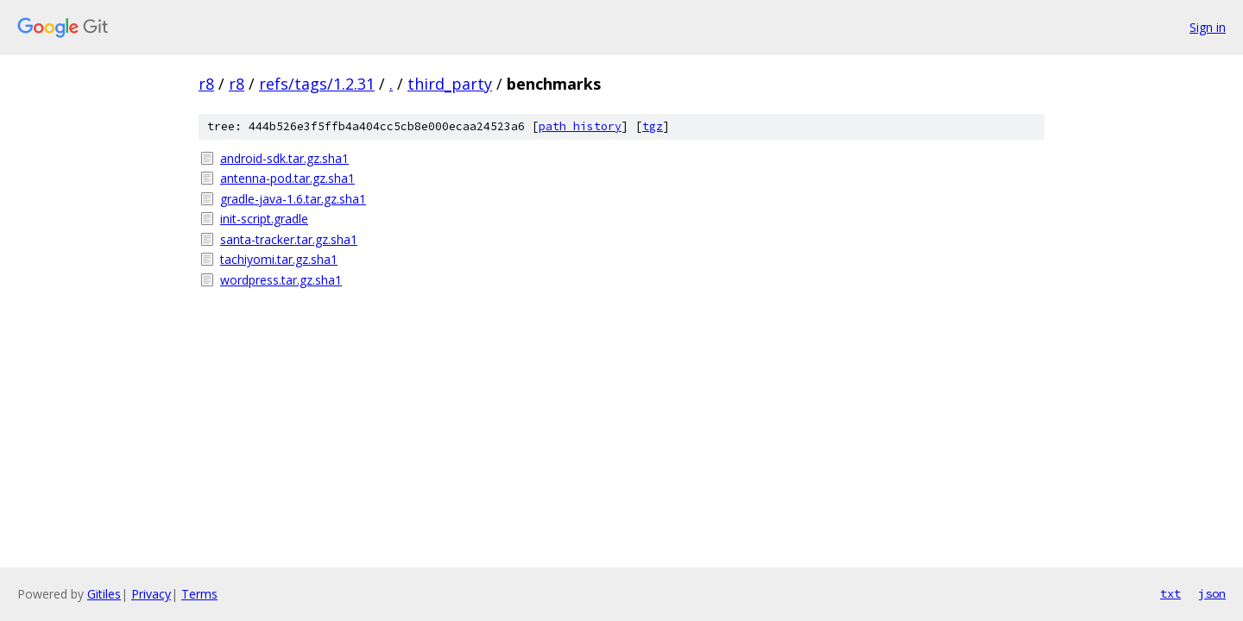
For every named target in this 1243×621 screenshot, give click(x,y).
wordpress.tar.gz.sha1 (281, 280)
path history (580, 126)
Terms (199, 594)
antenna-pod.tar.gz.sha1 (287, 178)
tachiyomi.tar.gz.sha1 (279, 259)
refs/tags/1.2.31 (317, 83)
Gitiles (104, 594)
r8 (206, 83)
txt (1170, 593)
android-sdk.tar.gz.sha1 (284, 158)
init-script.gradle (264, 218)
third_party (449, 83)
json (1212, 593)
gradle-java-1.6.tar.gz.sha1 (293, 199)
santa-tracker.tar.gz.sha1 (288, 239)
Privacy (151, 594)
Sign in (1207, 27)
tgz (652, 126)
